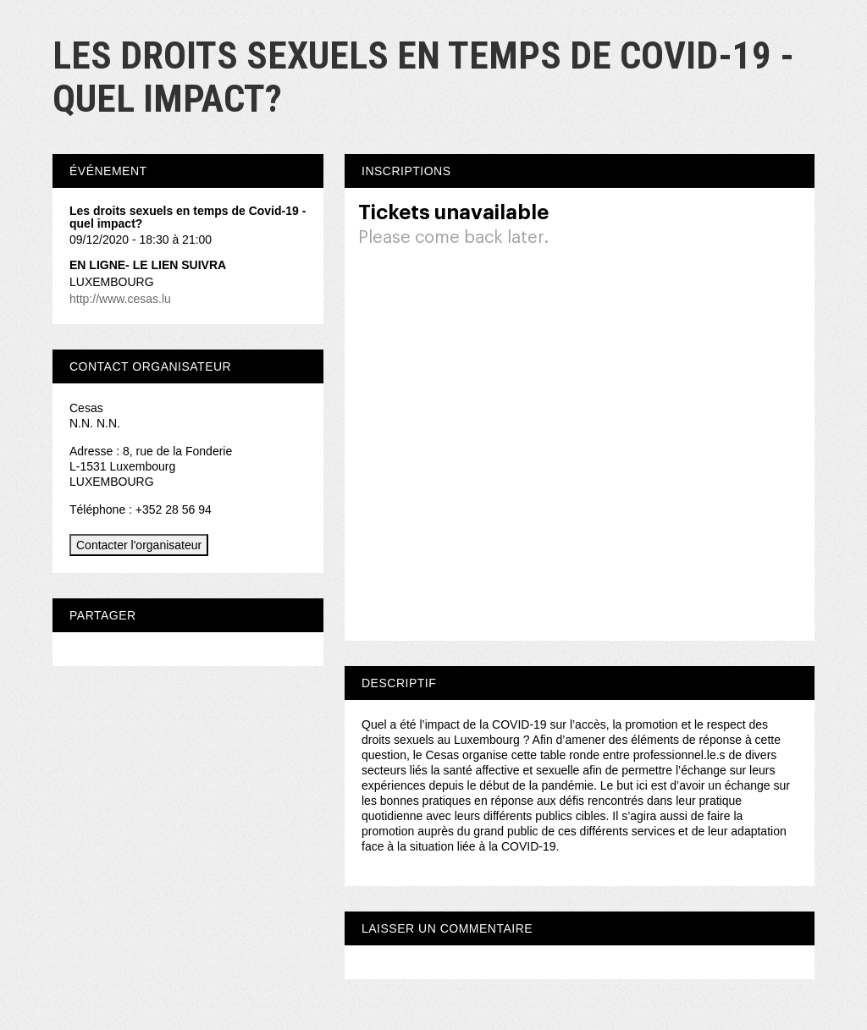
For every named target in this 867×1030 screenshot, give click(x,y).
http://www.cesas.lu (120, 299)
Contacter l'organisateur (139, 545)
